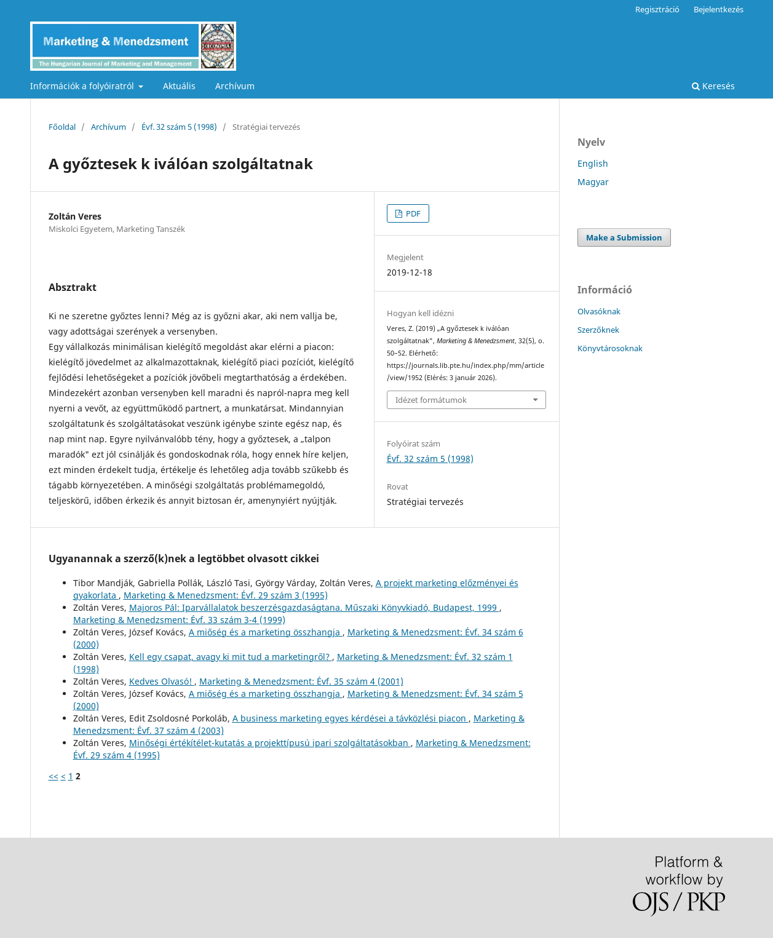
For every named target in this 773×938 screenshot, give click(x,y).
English (592, 163)
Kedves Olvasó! (161, 681)
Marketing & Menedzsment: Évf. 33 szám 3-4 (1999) (179, 620)
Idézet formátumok (431, 399)
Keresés (713, 86)
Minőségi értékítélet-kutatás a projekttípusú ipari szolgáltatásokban (270, 743)
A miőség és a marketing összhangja (266, 632)
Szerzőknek (598, 329)
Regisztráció (657, 9)
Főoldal (62, 126)
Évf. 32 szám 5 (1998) (179, 126)
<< (53, 776)
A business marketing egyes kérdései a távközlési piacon (350, 718)
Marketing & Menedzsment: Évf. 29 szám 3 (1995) (226, 595)
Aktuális (179, 86)
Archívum (235, 86)
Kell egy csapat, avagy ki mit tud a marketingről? (230, 656)
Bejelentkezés (718, 9)
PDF (412, 213)
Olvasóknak (598, 311)
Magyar (593, 182)
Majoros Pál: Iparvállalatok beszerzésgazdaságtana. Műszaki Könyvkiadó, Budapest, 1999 (314, 607)
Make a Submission (624, 237)
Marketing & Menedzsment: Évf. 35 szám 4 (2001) (301, 681)
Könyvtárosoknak (610, 348)
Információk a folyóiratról (83, 86)
